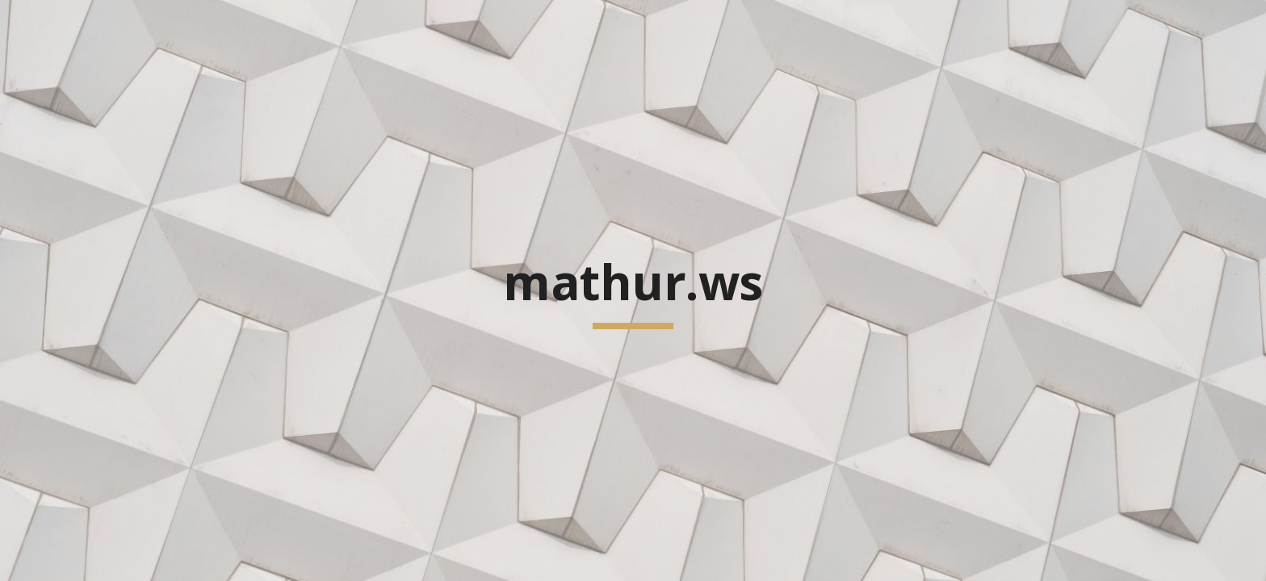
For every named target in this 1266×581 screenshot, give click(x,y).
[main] (633, 290)
